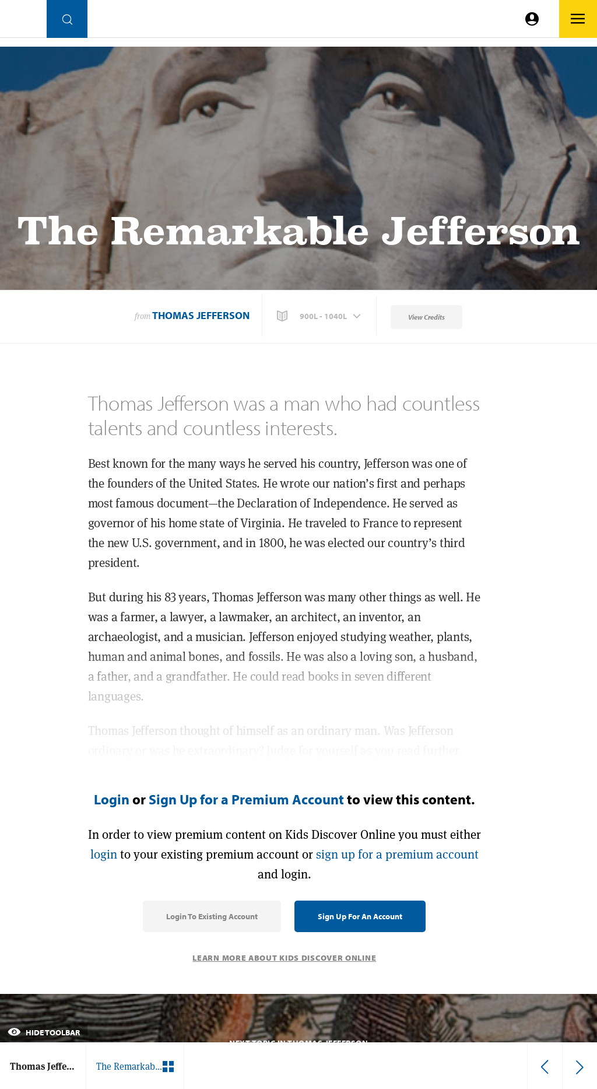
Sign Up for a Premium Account (246, 799)
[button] (320, 316)
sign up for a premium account (397, 854)
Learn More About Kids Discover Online (284, 958)
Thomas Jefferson (201, 315)
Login (111, 799)
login (103, 854)
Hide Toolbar (44, 1032)
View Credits (426, 317)
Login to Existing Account (212, 916)
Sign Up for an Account (360, 916)
